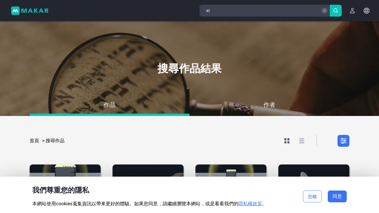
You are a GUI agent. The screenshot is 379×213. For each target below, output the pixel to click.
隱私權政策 (250, 203)
